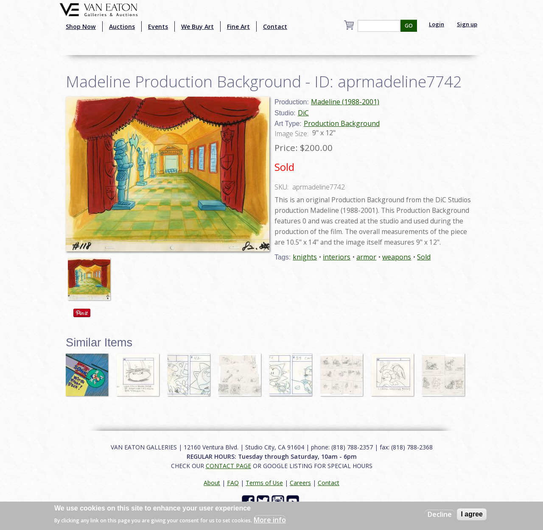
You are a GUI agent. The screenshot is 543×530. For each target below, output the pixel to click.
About (212, 483)
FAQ (233, 483)
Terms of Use (264, 483)
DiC (303, 112)
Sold (424, 257)
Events (158, 26)
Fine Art (238, 26)
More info (270, 519)
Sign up (467, 24)
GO (409, 25)
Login (436, 24)
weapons (396, 257)
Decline (440, 514)
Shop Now (81, 26)
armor (366, 257)
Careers (300, 483)
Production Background (342, 123)
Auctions (122, 26)
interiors (336, 257)
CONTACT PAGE (228, 466)
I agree (472, 514)
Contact (275, 26)
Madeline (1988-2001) (345, 101)
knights (305, 257)
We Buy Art (197, 26)
